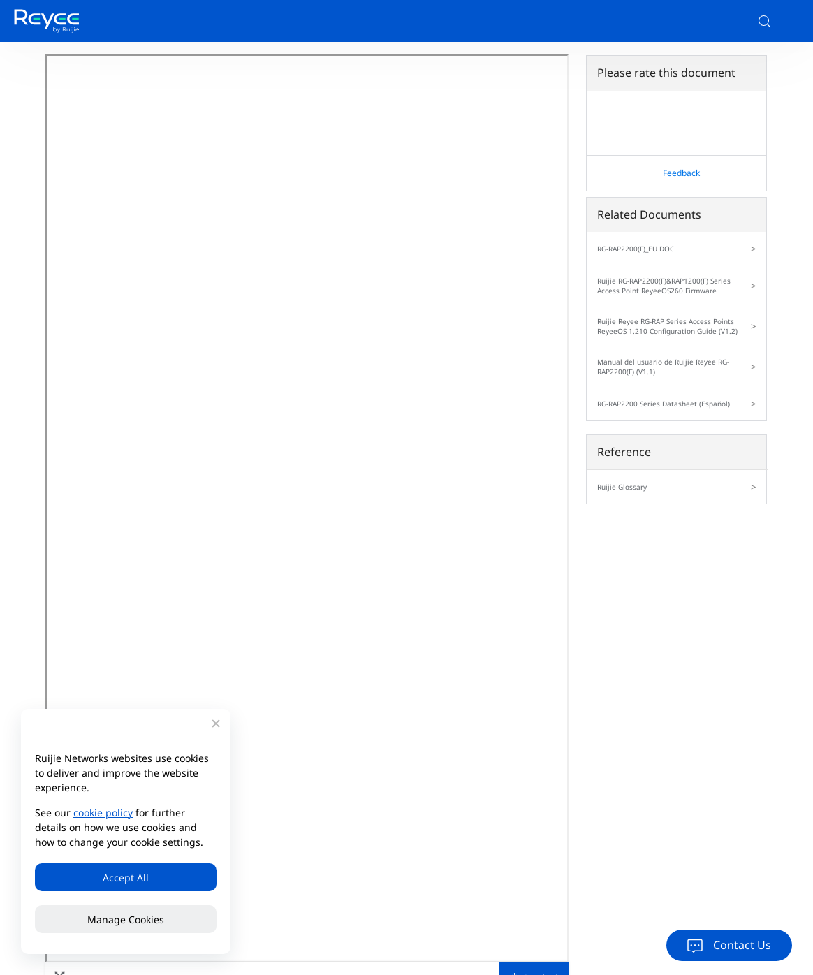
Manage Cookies (125, 919)
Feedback (681, 173)
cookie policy (103, 812)
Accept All (126, 877)
